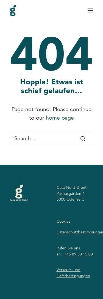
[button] (90, 10)
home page (60, 117)
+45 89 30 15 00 (78, 254)
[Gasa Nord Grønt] (13, 10)
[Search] (51, 138)
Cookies (63, 221)
